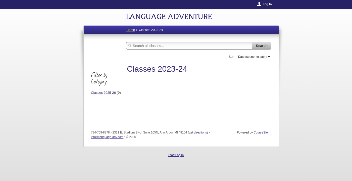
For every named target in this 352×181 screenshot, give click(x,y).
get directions (198, 132)
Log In (267, 4)
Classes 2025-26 (103, 93)
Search (262, 46)
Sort (231, 57)
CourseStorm (262, 132)
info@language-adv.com (107, 137)
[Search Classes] (189, 46)
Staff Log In (176, 155)
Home (130, 30)
